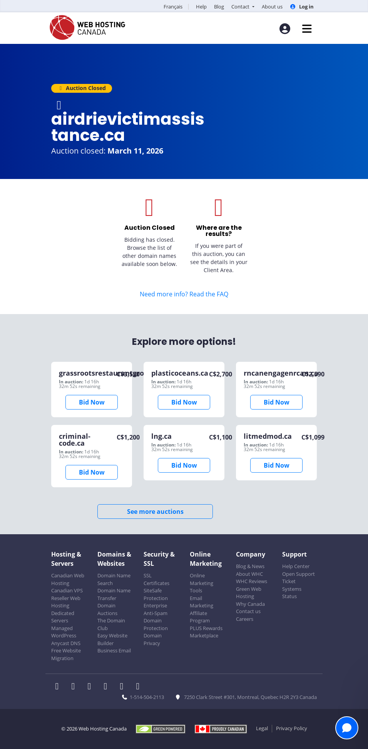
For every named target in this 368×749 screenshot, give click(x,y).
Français (173, 6)
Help (201, 6)
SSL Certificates (156, 579)
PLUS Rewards (206, 628)
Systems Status (291, 592)
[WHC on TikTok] (139, 687)
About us (272, 6)
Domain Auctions (107, 609)
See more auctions (155, 511)
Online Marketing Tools (201, 583)
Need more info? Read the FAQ (184, 294)
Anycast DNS (65, 643)
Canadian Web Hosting (67, 579)
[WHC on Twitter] (75, 687)
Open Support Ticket (298, 577)
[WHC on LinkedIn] (92, 687)
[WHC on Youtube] (124, 687)
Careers (244, 618)
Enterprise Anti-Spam (155, 609)
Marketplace (204, 635)
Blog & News (250, 566)
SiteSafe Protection (156, 594)
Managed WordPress (63, 632)
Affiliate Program (200, 617)
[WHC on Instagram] (108, 687)
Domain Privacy (153, 639)
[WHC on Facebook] (59, 687)
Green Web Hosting (248, 592)
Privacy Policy (291, 728)
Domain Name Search (113, 579)
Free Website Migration (66, 654)
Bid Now (92, 402)
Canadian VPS (67, 590)
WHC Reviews (251, 581)
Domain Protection (156, 624)
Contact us (248, 611)
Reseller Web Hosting (65, 602)
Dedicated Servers (62, 617)
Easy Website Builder (112, 639)
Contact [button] (241, 6)
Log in (302, 6)
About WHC (249, 573)
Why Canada (250, 603)
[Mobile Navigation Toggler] (307, 28)
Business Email (114, 650)
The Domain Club (111, 624)
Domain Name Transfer (113, 594)
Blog (219, 6)
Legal (262, 728)
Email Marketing (201, 602)
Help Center (295, 566)
